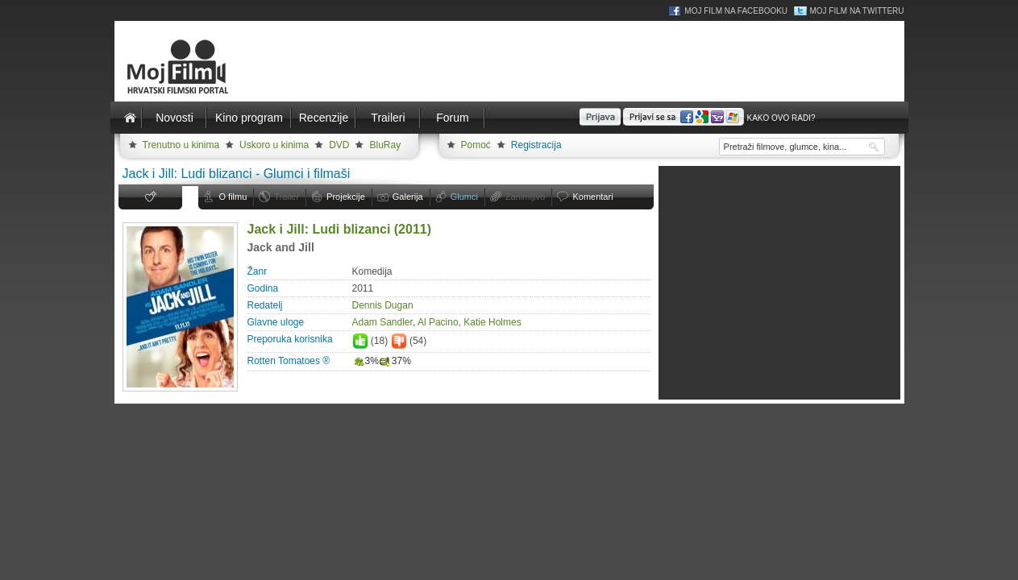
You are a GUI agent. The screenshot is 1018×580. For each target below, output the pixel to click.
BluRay (385, 145)
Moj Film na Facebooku (735, 10)
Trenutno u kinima (181, 145)
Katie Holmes (492, 322)
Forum (452, 117)
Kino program (249, 117)
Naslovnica (130, 118)
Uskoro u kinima (274, 145)
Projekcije (345, 196)
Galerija (408, 196)
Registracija (536, 145)
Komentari (592, 196)
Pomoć (476, 145)
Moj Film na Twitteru (856, 10)
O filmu (233, 196)
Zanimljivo (525, 196)
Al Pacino (438, 322)
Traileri (388, 117)
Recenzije (323, 117)
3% (365, 361)
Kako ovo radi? (780, 118)
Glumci (464, 196)
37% (395, 361)
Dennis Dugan (382, 305)
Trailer (286, 196)
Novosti (174, 117)
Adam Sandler (382, 322)
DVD (339, 145)
